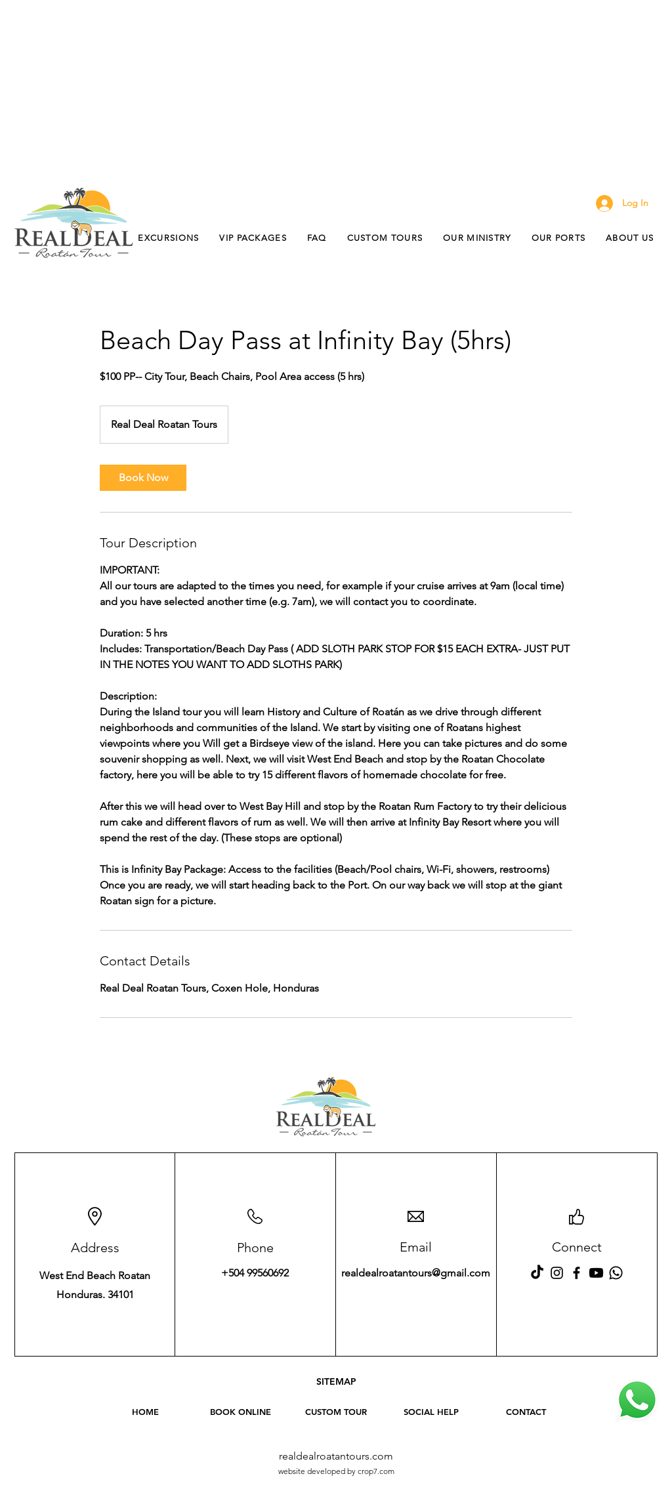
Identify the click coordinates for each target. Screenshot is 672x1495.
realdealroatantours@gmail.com (415, 1273)
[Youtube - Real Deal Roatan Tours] (596, 1273)
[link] (143, 478)
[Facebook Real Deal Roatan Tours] (576, 1273)
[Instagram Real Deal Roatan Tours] (557, 1273)
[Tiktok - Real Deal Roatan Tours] (537, 1273)
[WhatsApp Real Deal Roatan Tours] (637, 1399)
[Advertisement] (336, 92)
